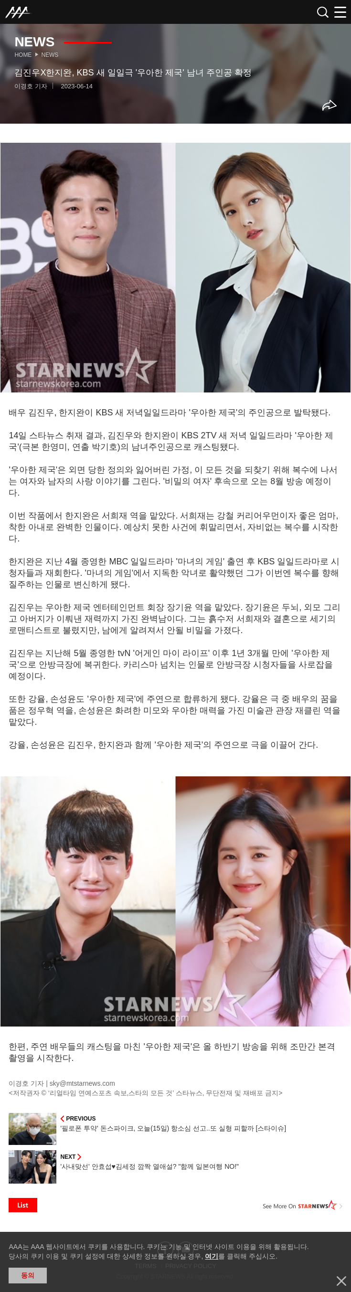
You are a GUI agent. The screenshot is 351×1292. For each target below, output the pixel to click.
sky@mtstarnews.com (82, 1083)
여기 (211, 1256)
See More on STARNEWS (302, 1205)
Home (23, 55)
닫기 (341, 1281)
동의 (27, 1275)
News (49, 55)
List (23, 1205)
